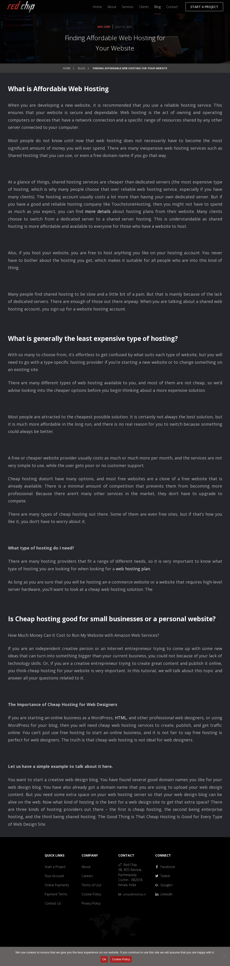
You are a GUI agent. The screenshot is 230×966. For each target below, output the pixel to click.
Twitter (162, 876)
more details (98, 211)
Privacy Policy (91, 903)
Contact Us (53, 903)
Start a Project (204, 7)
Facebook (165, 867)
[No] (224, 956)
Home (97, 7)
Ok (104, 959)
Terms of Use (91, 885)
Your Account (54, 876)
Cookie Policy (91, 894)
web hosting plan (133, 568)
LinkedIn (164, 894)
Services (128, 7)
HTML (121, 717)
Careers (87, 876)
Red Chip (104, 27)
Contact (172, 7)
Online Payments (57, 885)
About (111, 7)
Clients (144, 7)
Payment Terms (56, 894)
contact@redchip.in (132, 894)
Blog (157, 7)
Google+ (164, 885)
